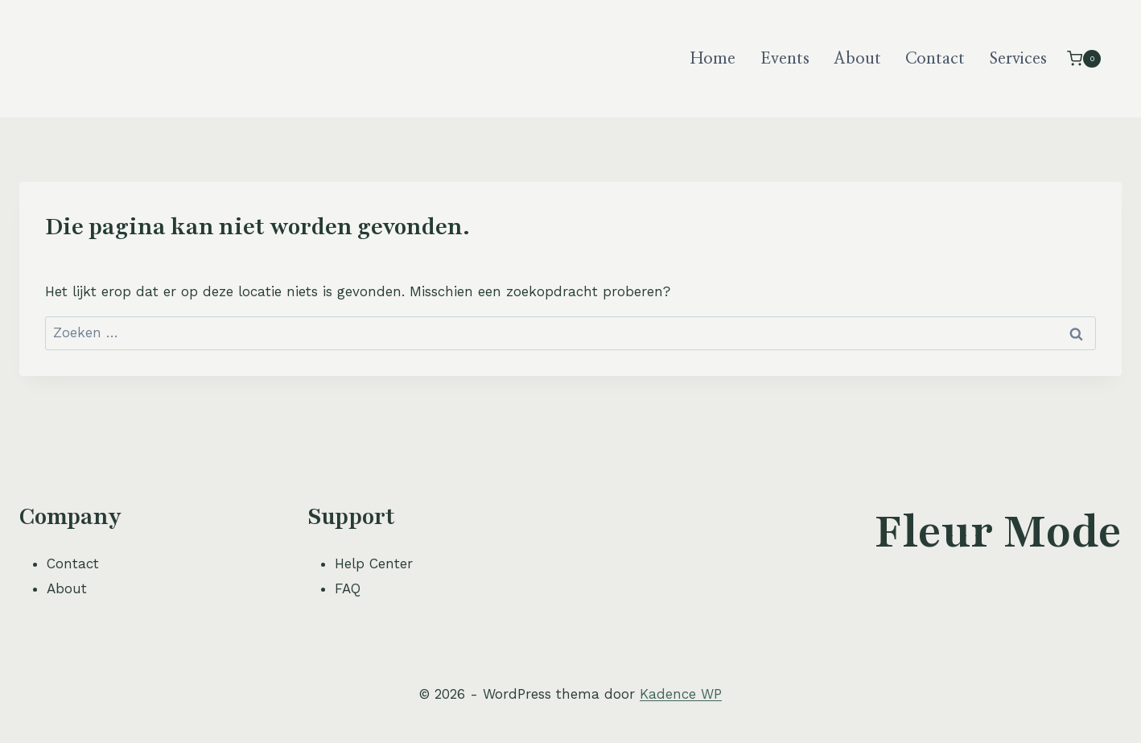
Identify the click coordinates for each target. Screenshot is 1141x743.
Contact (935, 59)
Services (1018, 59)
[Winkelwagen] (1084, 58)
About (857, 59)
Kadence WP (681, 694)
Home (712, 59)
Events (784, 59)
